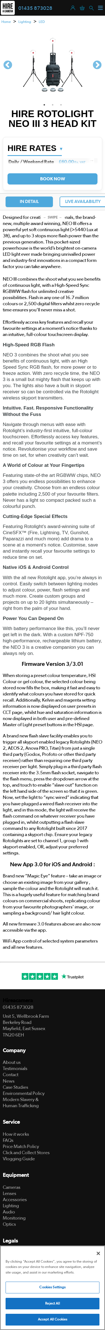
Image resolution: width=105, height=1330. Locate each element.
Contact (10, 1074)
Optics (9, 1224)
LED (42, 22)
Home (6, 22)
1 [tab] (44, 105)
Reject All (52, 1303)
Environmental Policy (24, 1093)
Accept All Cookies (52, 1319)
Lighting (24, 22)
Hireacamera (18, 1000)
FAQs (8, 1140)
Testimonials (15, 1068)
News (8, 1081)
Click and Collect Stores (26, 1152)
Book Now (52, 178)
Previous (8, 65)
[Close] (98, 1253)
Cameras (11, 1187)
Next (97, 65)
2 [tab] (52, 105)
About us (12, 1062)
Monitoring (14, 1218)
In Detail (29, 201)
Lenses (9, 1193)
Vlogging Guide (19, 1158)
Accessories (15, 1199)
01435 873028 (35, 8)
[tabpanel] (52, 65)
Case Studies (15, 1087)
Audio (9, 1212)
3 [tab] (61, 105)
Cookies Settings (52, 1287)
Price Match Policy (21, 1146)
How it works (16, 1134)
